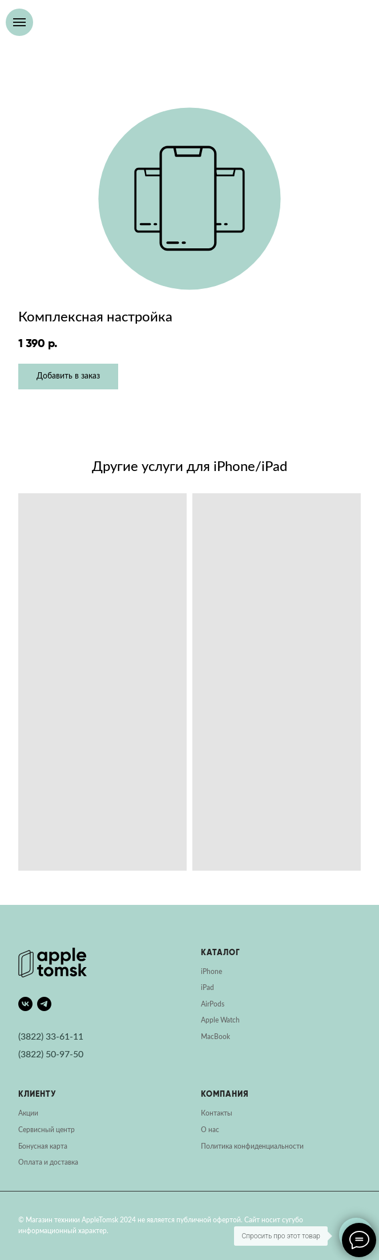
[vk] (25, 1004)
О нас (210, 1129)
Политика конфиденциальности (252, 1146)
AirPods (212, 1004)
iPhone (211, 971)
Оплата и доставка (48, 1162)
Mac (207, 1036)
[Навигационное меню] (19, 22)
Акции (28, 1113)
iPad (207, 987)
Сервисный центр (46, 1129)
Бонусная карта (42, 1146)
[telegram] (44, 1004)
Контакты (216, 1113)
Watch (230, 1020)
